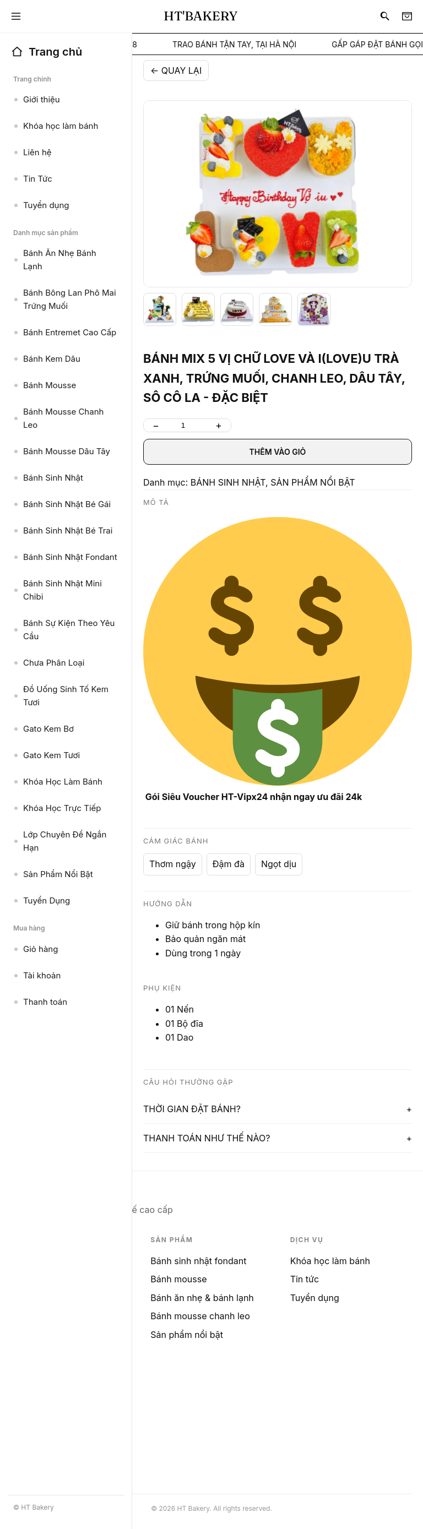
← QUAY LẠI (176, 70)
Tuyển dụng (314, 1297)
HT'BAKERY (200, 16)
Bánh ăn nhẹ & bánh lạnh (201, 1297)
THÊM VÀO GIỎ (278, 451)
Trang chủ (46, 51)
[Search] (385, 16)
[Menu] (16, 16)
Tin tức (304, 1279)
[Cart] (407, 16)
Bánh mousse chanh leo (200, 1315)
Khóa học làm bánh (330, 1260)
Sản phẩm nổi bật (186, 1334)
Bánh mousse (178, 1279)
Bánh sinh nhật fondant (198, 1260)
